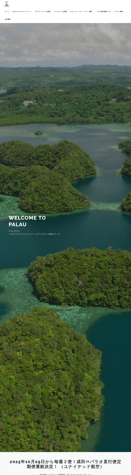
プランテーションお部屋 (42, 11)
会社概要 (8, 19)
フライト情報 (118, 11)
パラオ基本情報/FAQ (104, 11)
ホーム (7, 11)
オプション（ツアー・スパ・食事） (81, 11)
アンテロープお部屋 (60, 11)
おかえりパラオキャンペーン (22, 11)
